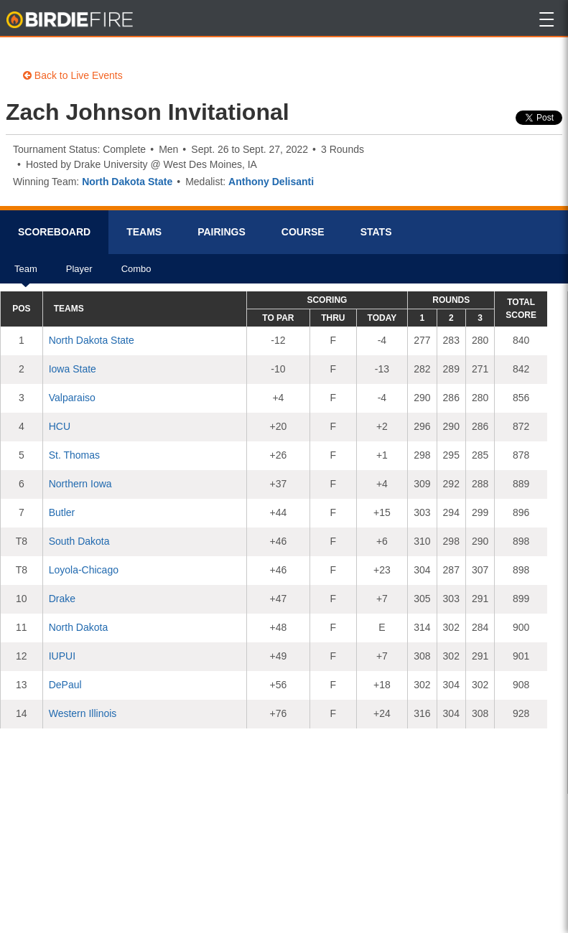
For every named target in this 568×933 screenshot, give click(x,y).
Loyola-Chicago (83, 570)
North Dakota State (127, 181)
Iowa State (72, 369)
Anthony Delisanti (271, 181)
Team (26, 273)
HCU (59, 426)
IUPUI (62, 656)
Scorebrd (54, 232)
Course (303, 232)
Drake (62, 598)
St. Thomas (74, 455)
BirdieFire (70, 20)
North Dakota (78, 627)
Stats (376, 232)
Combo (136, 273)
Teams (144, 232)
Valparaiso (72, 397)
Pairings (221, 232)
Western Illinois (83, 713)
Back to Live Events (73, 75)
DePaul (65, 684)
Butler (62, 512)
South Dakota (79, 541)
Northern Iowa (80, 483)
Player (79, 273)
